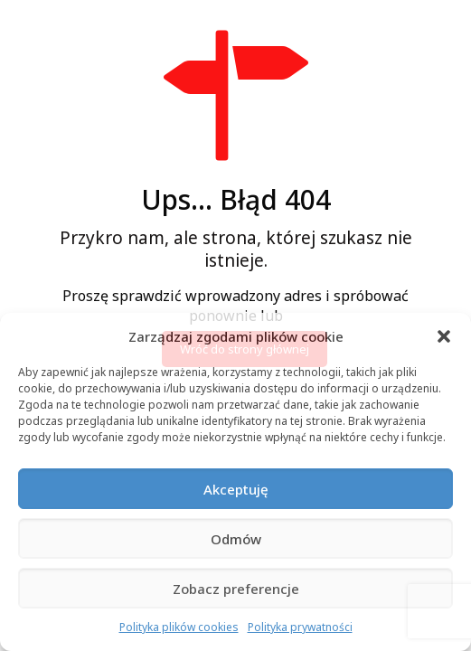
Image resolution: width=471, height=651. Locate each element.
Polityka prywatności (300, 627)
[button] (444, 336)
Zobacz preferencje (236, 589)
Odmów (236, 539)
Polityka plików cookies (179, 627)
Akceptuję (235, 489)
